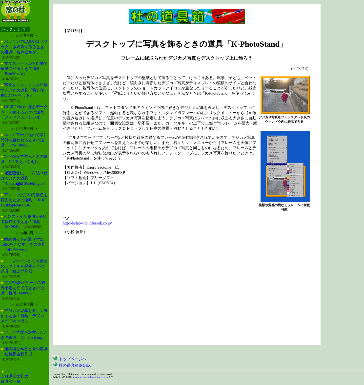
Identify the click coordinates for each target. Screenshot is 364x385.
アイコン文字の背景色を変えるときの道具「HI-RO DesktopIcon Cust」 (24, 200)
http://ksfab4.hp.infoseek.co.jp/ (87, 223)
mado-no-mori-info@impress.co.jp (90, 377)
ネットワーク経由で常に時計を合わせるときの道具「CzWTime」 (24, 140)
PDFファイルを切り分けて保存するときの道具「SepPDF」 (24, 221)
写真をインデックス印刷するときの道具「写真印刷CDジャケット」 (24, 90)
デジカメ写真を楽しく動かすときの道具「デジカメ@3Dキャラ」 (24, 315)
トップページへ (69, 359)
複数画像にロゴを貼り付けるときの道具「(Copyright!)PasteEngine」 (24, 178)
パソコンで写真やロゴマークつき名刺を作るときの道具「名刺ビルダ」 (24, 47)
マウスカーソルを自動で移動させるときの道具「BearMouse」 (24, 68)
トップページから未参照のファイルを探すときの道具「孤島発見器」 (24, 266)
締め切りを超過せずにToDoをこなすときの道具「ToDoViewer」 (23, 244)
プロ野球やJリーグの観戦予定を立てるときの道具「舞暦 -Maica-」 (23, 288)
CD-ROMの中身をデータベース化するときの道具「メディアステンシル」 (24, 112)
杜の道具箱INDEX (72, 365)
